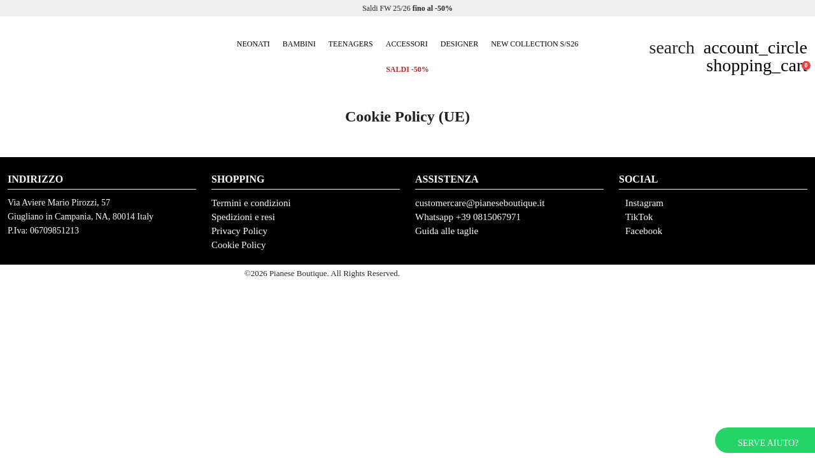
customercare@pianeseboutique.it (479, 203)
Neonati (253, 43)
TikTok (639, 217)
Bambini (299, 43)
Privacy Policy (239, 231)
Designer (459, 43)
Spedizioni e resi (243, 217)
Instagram (644, 203)
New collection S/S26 (534, 43)
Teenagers (351, 43)
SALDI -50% (407, 69)
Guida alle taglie (446, 231)
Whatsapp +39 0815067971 (468, 217)
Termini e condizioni (251, 203)
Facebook (643, 231)
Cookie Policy (238, 245)
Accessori (407, 43)
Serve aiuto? (768, 443)
